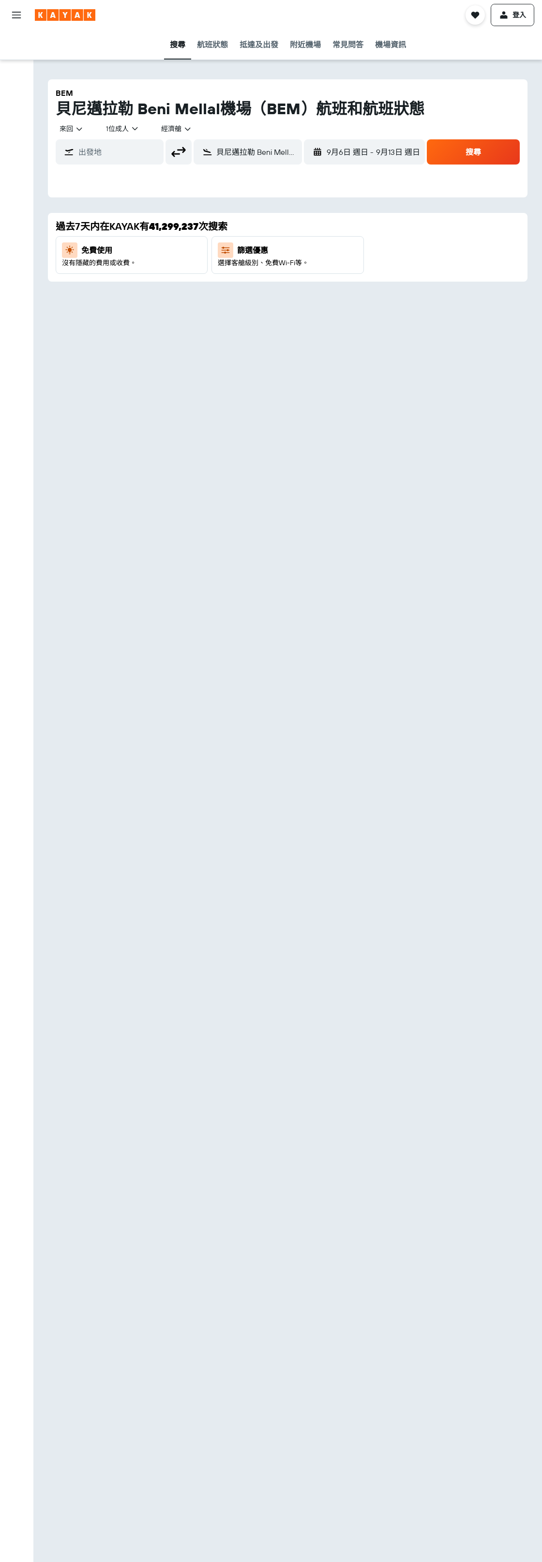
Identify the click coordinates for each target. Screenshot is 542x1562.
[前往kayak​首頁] (65, 15)
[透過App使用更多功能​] (16, 133)
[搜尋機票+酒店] (16, 105)
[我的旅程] (16, 229)
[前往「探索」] (16, 160)
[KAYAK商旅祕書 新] (16, 201)
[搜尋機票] (16, 44)
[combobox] (72, 129)
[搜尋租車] (16, 85)
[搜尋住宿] (16, 65)
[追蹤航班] (16, 181)
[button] (16, 15)
